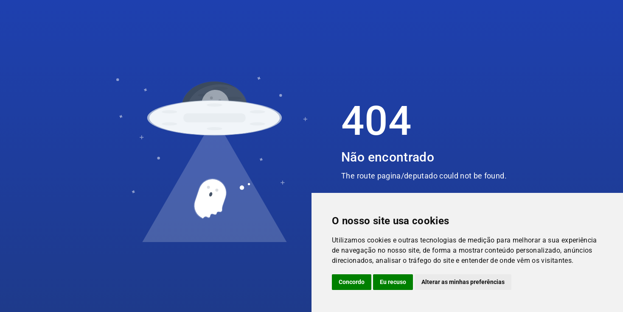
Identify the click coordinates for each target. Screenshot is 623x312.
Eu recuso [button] (393, 282)
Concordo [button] (352, 282)
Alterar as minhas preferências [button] (463, 282)
